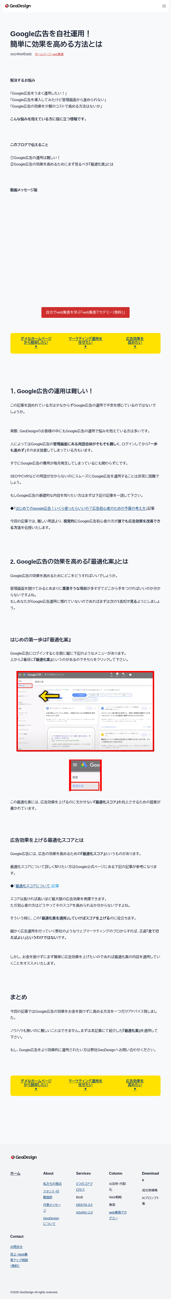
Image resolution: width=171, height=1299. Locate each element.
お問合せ (16, 1247)
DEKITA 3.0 (84, 1205)
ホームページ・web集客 (49, 54)
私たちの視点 (52, 1184)
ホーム (15, 1173)
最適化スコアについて (33, 886)
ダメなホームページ (36, 339)
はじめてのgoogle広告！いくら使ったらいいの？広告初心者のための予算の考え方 (81, 508)
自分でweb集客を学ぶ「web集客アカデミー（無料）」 (85, 312)
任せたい (85, 342)
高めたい (135, 342)
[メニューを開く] (164, 6)
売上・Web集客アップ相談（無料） (19, 1260)
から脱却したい (36, 342)
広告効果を (135, 339)
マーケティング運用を (85, 339)
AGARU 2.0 (84, 1212)
